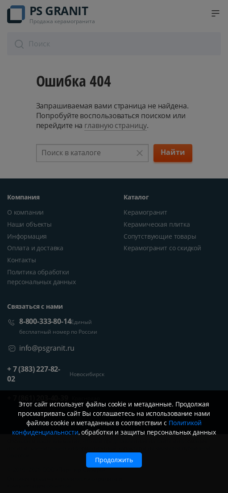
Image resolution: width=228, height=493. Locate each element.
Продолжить (114, 460)
